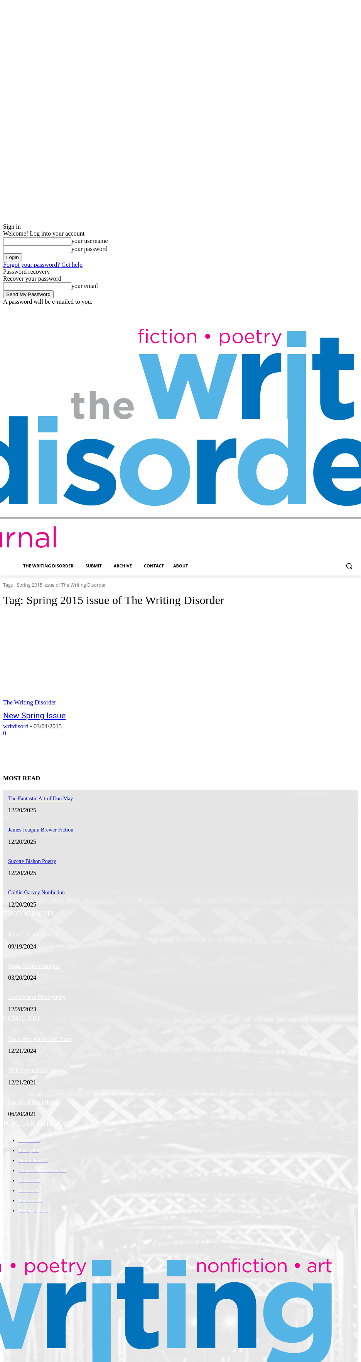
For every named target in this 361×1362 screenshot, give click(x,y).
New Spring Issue (28, 715)
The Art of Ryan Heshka (30, 1090)
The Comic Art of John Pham (35, 1029)
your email (84, 286)
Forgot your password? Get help (43, 264)
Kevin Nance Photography (32, 989)
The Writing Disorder (29, 702)
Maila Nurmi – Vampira (30, 959)
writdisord (16, 725)
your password (89, 249)
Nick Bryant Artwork (27, 1060)
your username (89, 241)
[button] (349, 566)
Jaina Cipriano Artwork (30, 928)
